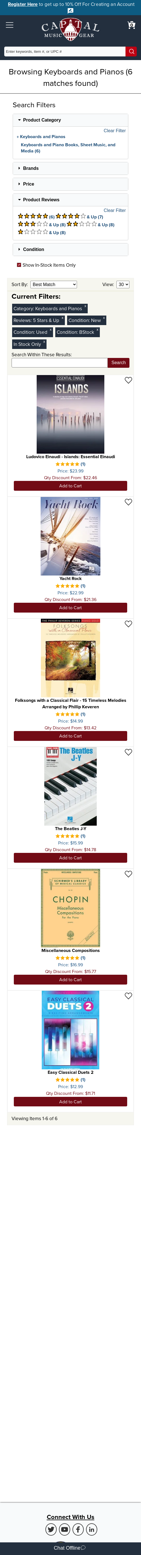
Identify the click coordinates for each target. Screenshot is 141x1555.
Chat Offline (70, 1548)
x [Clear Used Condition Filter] (51, 329)
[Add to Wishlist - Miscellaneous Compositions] (128, 874)
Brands (31, 168)
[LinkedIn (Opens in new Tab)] (91, 1529)
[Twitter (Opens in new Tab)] (51, 1529)
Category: (24, 308)
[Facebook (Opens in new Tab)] (78, 1529)
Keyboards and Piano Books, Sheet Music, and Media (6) (68, 147)
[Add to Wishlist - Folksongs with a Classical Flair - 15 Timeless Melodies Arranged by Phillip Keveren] (128, 624)
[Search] (131, 51)
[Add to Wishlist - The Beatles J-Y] (128, 752)
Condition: (80, 320)
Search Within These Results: (42, 354)
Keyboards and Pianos (42, 137)
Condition (33, 249)
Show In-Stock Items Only (46, 265)
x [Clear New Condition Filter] (104, 318)
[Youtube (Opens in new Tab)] (64, 1529)
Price (28, 184)
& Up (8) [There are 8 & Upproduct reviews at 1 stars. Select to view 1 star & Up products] (42, 232)
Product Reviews (41, 199)
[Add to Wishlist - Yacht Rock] (128, 502)
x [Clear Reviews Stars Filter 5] (62, 318)
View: (108, 284)
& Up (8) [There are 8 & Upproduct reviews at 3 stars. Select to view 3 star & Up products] (42, 224)
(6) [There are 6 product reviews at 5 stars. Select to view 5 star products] (36, 216)
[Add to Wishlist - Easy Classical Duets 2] (128, 996)
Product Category (42, 120)
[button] (10, 25)
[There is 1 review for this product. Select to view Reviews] (71, 464)
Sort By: (20, 284)
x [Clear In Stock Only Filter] (44, 341)
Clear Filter (115, 131)
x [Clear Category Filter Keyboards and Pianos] (85, 306)
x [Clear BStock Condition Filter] (97, 329)
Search (118, 362)
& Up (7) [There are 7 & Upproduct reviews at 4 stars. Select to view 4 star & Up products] (79, 216)
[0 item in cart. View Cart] (131, 25)
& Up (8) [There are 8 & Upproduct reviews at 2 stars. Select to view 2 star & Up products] (90, 224)
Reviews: (23, 320)
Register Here (23, 4)
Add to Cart (70, 486)
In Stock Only (27, 344)
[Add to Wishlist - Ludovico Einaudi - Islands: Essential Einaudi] (128, 380)
